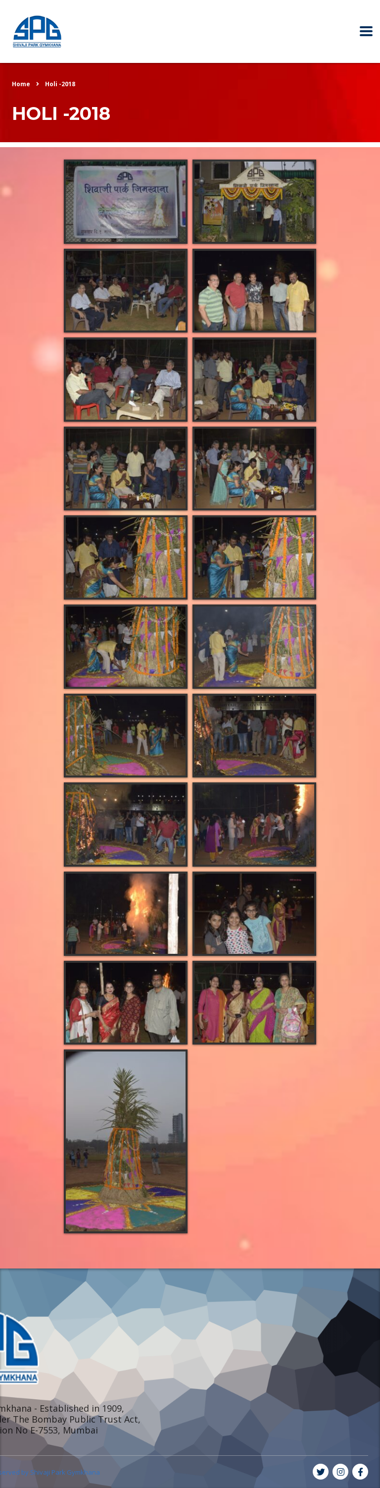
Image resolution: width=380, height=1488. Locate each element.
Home (21, 84)
